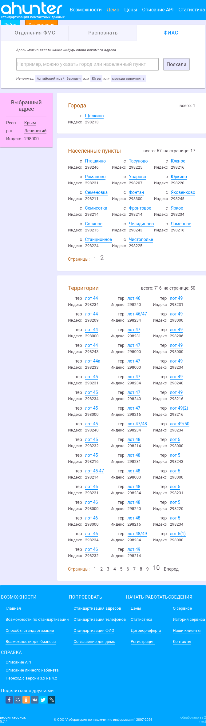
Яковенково (183, 192)
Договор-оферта (146, 630)
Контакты (182, 641)
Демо (113, 10)
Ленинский (35, 130)
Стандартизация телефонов (99, 619)
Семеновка (96, 192)
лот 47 (134, 329)
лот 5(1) (178, 533)
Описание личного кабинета (32, 670)
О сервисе (182, 608)
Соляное (93, 223)
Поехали (176, 64)
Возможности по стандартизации (37, 619)
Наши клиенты (186, 630)
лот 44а (93, 361)
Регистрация (41, 24)
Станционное (98, 239)
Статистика (192, 10)
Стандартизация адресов (97, 608)
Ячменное (181, 223)
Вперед (171, 569)
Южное (178, 160)
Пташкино (95, 160)
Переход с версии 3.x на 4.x (31, 678)
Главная (13, 608)
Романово (95, 176)
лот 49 (176, 298)
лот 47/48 (137, 423)
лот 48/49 (137, 533)
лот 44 (91, 298)
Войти (10, 24)
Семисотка (96, 208)
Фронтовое (140, 208)
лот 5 (175, 439)
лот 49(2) (179, 408)
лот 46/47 (137, 313)
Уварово (137, 176)
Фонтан (136, 192)
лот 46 (134, 298)
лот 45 (91, 376)
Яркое (177, 208)
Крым (30, 122)
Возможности (86, 10)
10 (156, 568)
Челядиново (141, 223)
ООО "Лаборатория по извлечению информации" (96, 720)
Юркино (179, 176)
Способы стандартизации (30, 630)
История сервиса (189, 619)
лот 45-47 (94, 470)
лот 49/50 (179, 423)
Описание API (157, 10)
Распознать (103, 33)
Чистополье (141, 239)
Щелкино (94, 115)
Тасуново (138, 160)
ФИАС (171, 33)
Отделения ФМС (35, 33)
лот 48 (134, 439)
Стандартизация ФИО (93, 630)
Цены (130, 10)
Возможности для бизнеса (31, 641)
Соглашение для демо (94, 641)
